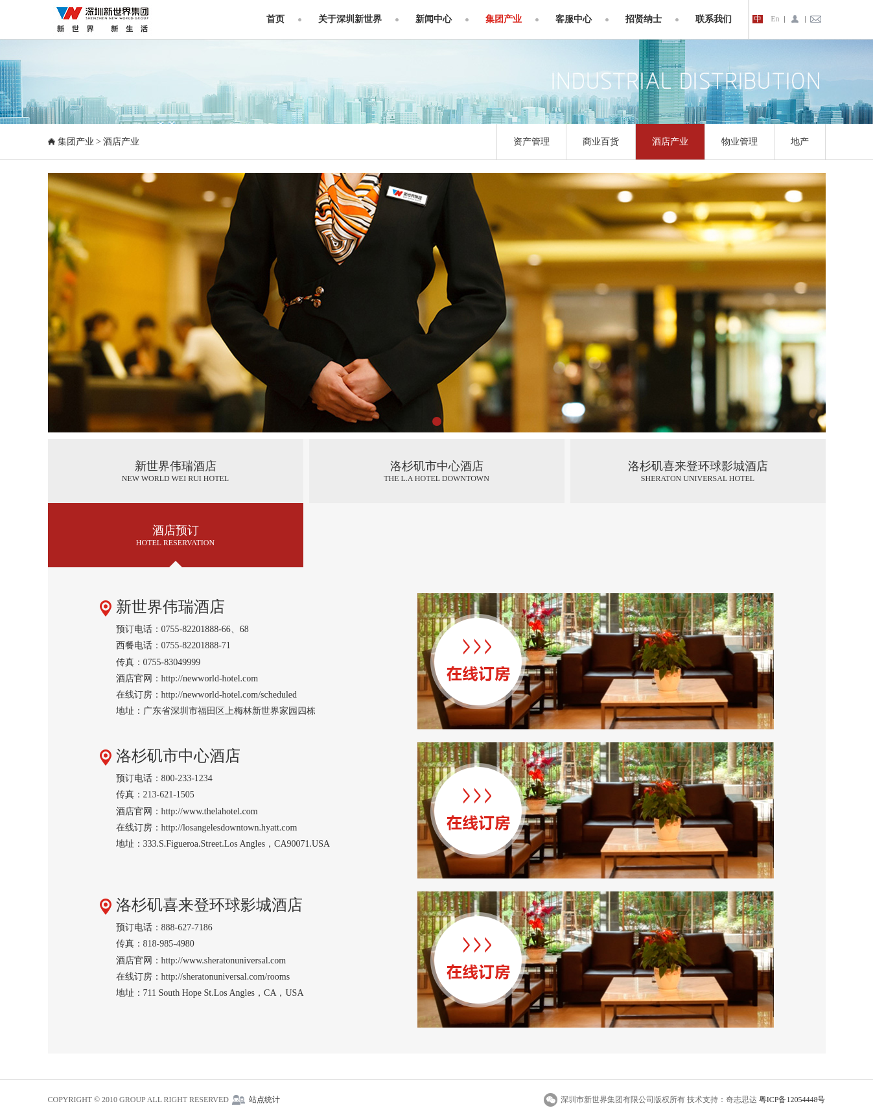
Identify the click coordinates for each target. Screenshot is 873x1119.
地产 (800, 142)
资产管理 (531, 142)
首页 (275, 19)
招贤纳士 (643, 19)
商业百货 (601, 142)
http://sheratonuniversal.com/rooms (225, 977)
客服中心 (573, 19)
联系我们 (713, 19)
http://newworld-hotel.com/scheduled (229, 695)
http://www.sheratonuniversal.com (223, 960)
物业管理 (739, 142)
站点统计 (264, 1099)
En (775, 19)
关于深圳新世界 (350, 19)
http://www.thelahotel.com (209, 811)
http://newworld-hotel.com (210, 678)
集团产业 (503, 19)
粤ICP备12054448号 (792, 1099)
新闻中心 (433, 19)
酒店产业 (121, 142)
